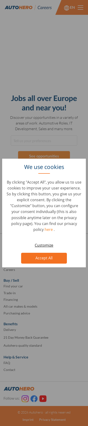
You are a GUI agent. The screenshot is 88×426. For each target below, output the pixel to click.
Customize (44, 245)
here (49, 229)
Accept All (44, 258)
